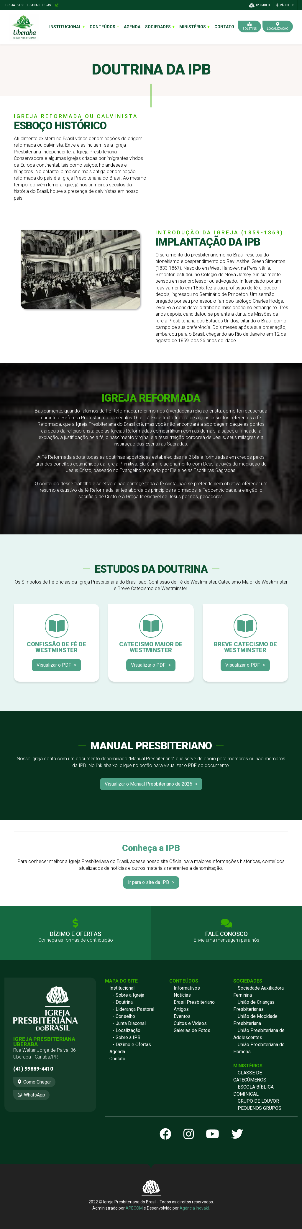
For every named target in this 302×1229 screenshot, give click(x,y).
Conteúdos (102, 26)
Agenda (132, 26)
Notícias (182, 995)
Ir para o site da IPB (148, 882)
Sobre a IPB (128, 1037)
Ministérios (192, 26)
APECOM (134, 1208)
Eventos (182, 1016)
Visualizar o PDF (54, 665)
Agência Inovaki (194, 1208)
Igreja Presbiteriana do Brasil (31, 5)
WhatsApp (31, 1095)
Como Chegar (34, 1082)
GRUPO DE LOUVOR (258, 1101)
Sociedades (158, 26)
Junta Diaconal (131, 1023)
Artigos (181, 1009)
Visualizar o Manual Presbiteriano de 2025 (148, 784)
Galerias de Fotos (192, 1030)
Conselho (125, 1016)
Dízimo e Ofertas (133, 1044)
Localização (128, 1030)
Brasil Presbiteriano (194, 1002)
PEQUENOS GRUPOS (259, 1108)
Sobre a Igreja (130, 995)
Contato (224, 26)
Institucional (65, 26)
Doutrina (124, 1002)
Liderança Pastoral (135, 1009)
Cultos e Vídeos (190, 1023)
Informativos (187, 988)
